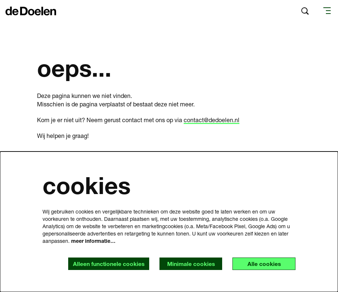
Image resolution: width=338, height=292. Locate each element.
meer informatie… (93, 240)
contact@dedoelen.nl (211, 119)
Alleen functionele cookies (105, 263)
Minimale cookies (188, 263)
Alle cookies (263, 263)
